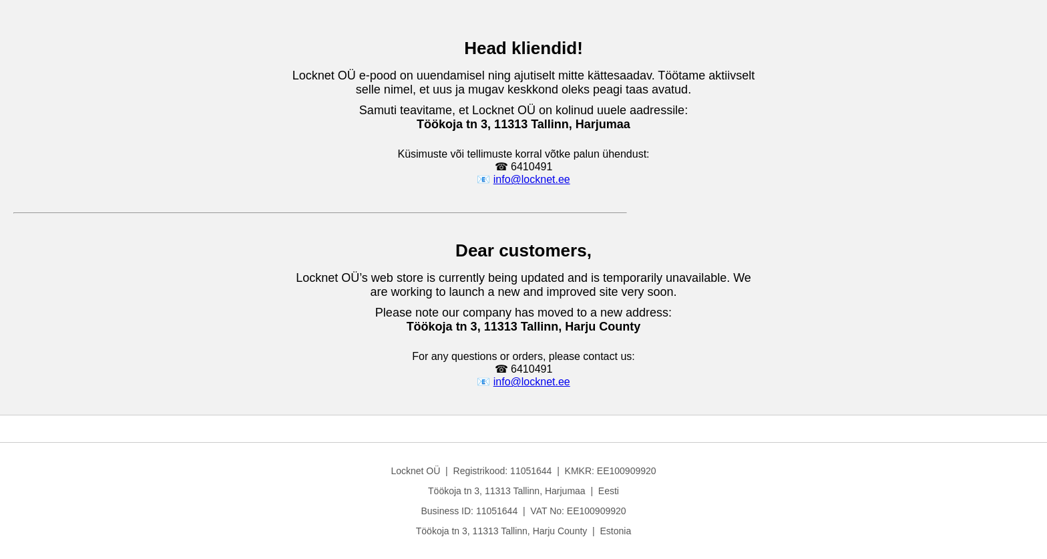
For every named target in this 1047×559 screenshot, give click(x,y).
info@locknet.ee (531, 179)
